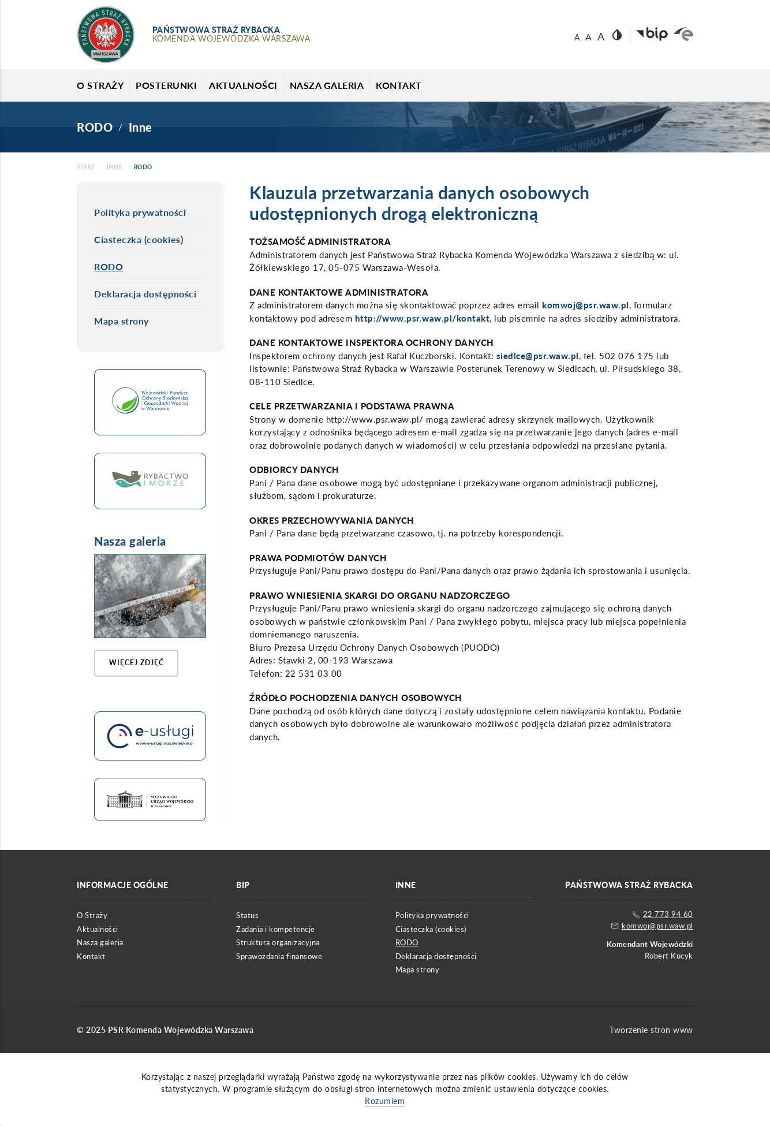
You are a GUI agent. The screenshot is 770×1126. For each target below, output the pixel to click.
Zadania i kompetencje (275, 930)
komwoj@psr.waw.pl (585, 305)
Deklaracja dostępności (145, 293)
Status (247, 917)
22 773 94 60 (662, 916)
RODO (108, 266)
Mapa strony (121, 320)
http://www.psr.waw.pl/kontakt (422, 318)
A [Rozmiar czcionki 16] (588, 37)
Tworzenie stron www (651, 1031)
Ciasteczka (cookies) (138, 239)
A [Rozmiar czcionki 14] (577, 37)
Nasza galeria (327, 85)
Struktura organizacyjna (278, 944)
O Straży (100, 85)
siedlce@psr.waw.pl (537, 356)
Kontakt (399, 85)
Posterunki (166, 85)
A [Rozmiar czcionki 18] (600, 36)
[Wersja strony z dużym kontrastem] (617, 35)
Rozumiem (385, 1103)
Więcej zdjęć (139, 664)
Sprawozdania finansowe (279, 958)
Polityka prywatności (140, 212)
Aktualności (243, 85)
